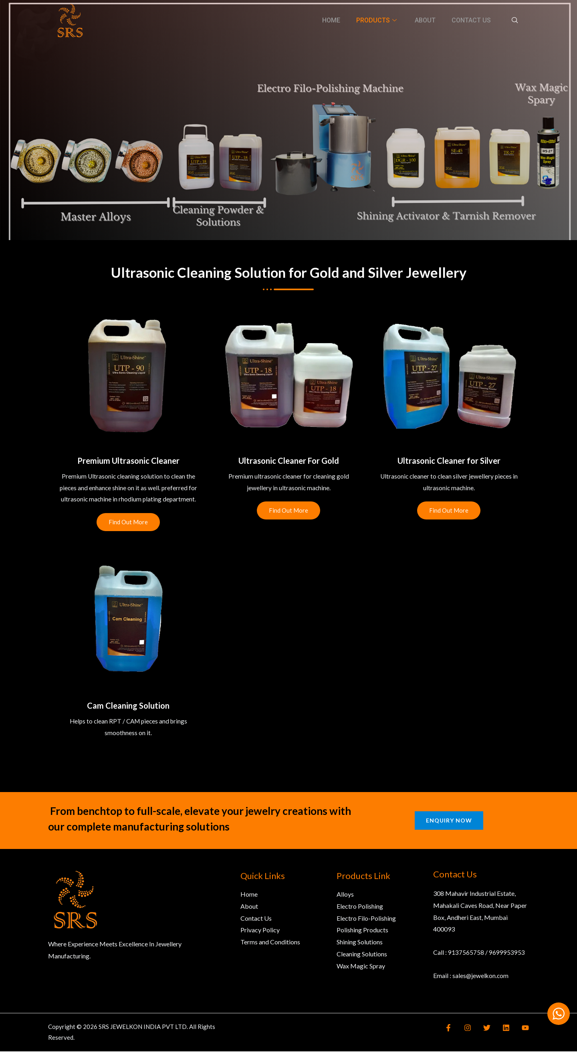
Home (331, 20)
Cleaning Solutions (362, 959)
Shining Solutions (360, 947)
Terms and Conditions (270, 947)
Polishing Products (362, 935)
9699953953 (507, 957)
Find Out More (128, 526)
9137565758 (466, 957)
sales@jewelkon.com (481, 980)
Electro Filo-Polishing (366, 923)
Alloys (345, 899)
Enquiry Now (449, 825)
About (425, 20)
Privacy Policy (260, 935)
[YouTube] (525, 1033)
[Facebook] (456, 1033)
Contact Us (471, 20)
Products (377, 20)
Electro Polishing (360, 911)
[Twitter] (490, 1033)
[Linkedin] (508, 1033)
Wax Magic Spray (361, 971)
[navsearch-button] (515, 20)
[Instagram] (473, 1033)
